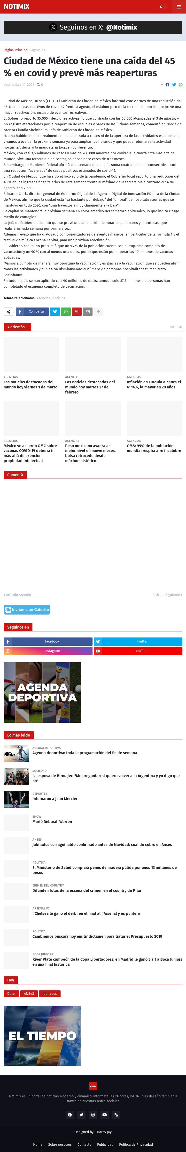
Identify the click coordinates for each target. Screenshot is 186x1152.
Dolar (11, 994)
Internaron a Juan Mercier (55, 798)
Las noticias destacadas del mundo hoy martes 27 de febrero (90, 387)
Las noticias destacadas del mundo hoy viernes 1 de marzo (30, 384)
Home (37, 1145)
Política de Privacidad (136, 1145)
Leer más (176, 327)
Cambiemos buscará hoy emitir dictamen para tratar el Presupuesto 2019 (97, 936)
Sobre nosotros (60, 1145)
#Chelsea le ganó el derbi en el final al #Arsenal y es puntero (86, 913)
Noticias (58, 298)
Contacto (84, 1145)
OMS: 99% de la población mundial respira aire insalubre (154, 448)
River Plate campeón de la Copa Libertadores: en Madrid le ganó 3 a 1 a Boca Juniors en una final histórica (107, 962)
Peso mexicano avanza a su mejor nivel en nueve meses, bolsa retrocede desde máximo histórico (90, 453)
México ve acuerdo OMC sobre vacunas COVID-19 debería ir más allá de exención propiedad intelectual (30, 453)
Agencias (38, 50)
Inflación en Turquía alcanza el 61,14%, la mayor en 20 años (154, 384)
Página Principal (16, 50)
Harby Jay (104, 1132)
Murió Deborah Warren (52, 821)
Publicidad (105, 1145)
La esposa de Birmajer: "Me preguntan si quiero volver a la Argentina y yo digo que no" (106, 778)
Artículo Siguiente (166, 595)
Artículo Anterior (18, 595)
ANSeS (29, 994)
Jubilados (50, 994)
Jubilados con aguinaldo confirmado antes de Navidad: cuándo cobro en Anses (102, 844)
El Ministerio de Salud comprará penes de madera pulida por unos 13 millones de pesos (104, 870)
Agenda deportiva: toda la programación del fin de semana (84, 753)
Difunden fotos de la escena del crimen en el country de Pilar (86, 890)
